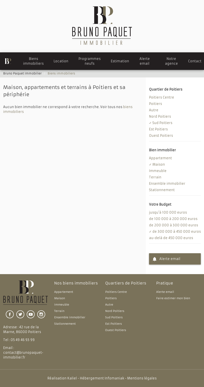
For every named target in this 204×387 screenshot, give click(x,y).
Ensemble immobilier (167, 184)
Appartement (160, 158)
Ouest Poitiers (161, 136)
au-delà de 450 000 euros (171, 238)
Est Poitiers (158, 129)
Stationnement (162, 190)
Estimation (120, 61)
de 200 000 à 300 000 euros (173, 225)
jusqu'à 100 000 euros (168, 212)
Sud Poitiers (162, 123)
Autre (153, 110)
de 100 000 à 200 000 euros (173, 219)
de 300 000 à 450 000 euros (176, 232)
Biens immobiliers (33, 61)
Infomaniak (114, 378)
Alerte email (144, 61)
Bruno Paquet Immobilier (22, 73)
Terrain (155, 177)
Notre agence (171, 61)
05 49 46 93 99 (23, 340)
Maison (158, 164)
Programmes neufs (89, 61)
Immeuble (158, 171)
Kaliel (72, 378)
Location (61, 61)
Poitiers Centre (161, 97)
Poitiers (155, 104)
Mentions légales (142, 378)
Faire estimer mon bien (173, 298)
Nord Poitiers (160, 116)
